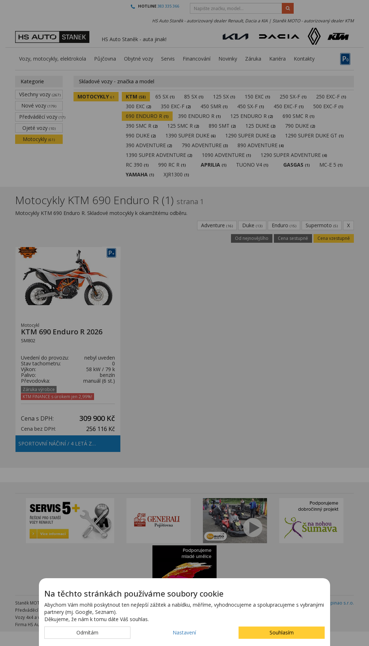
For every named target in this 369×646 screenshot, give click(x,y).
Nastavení (184, 632)
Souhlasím (282, 632)
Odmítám (87, 632)
